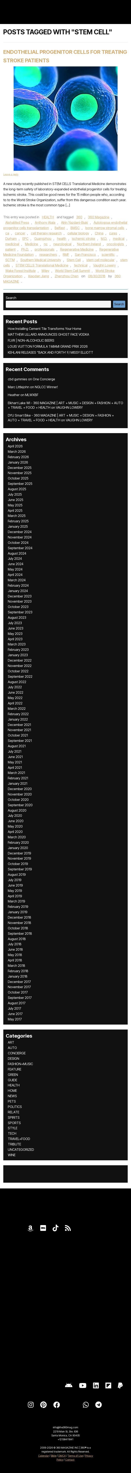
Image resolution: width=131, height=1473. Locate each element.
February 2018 (18, 971)
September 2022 (20, 676)
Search (11, 298)
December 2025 (20, 468)
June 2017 (15, 1014)
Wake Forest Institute (20, 271)
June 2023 (15, 628)
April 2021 (15, 767)
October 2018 (18, 928)
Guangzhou (42, 239)
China (99, 233)
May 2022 (15, 698)
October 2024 (18, 543)
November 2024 (20, 537)
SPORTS (14, 1123)
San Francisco (85, 254)
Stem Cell (74, 260)
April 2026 (15, 446)
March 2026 (17, 451)
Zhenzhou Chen (66, 276)
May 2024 (15, 569)
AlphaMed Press (17, 222)
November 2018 (19, 923)
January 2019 (17, 912)
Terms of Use (75, 1455)
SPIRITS (14, 1117)
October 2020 (18, 800)
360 (79, 217)
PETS (12, 1101)
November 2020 (20, 794)
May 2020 (15, 826)
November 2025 (20, 473)
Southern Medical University (40, 260)
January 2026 (18, 462)
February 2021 (18, 778)
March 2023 (17, 644)
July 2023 (15, 623)
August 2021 (17, 746)
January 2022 (18, 719)
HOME (12, 1091)
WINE (11, 1155)
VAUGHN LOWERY (69, 407)
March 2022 (17, 708)
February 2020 (18, 842)
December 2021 (19, 725)
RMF (66, 254)
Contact (69, 1459)
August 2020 (17, 810)
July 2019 (14, 880)
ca (7, 233)
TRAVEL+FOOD (19, 1139)
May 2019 (15, 891)
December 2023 (20, 596)
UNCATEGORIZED (21, 1149)
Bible (53, 1455)
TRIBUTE (14, 1144)
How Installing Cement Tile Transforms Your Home (44, 329)
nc (46, 244)
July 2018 (14, 944)
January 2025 (18, 526)
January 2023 (18, 655)
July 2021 (14, 751)
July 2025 (15, 494)
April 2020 (15, 832)
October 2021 (18, 735)
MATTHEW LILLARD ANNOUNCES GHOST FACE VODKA (48, 334)
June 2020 (16, 821)
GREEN (13, 1075)
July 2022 (15, 687)
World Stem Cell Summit (72, 271)
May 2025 (15, 505)
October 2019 (18, 864)
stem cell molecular (100, 260)
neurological (62, 244)
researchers (48, 254)
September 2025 (20, 484)
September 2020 (20, 805)
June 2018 (15, 949)
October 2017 (18, 992)
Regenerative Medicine (77, 249)
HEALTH (48, 217)
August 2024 (17, 553)
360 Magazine (98, 217)
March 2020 (17, 837)
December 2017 (19, 982)
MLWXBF (31, 395)
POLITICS (15, 1107)
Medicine (31, 244)
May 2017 (15, 1019)
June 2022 (15, 692)
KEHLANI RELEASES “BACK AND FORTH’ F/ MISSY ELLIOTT (50, 352)
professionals (44, 249)
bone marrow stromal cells (104, 228)
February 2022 (18, 714)
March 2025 (17, 516)
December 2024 (20, 532)
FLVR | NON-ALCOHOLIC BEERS (31, 340)
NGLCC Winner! (46, 387)
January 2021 (17, 783)
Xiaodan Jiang (38, 276)
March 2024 (17, 580)
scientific (108, 254)
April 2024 (15, 575)
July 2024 (15, 558)
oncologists (115, 244)
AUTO (12, 1048)
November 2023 (20, 601)
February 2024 (18, 585)
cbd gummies (17, 379)
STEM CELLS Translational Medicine (42, 265)
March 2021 (16, 773)
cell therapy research (46, 233)
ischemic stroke (83, 239)
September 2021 (20, 741)
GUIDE (12, 1080)
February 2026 (18, 457)
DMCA (62, 1455)
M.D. (104, 239)
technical (80, 265)
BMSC (75, 228)
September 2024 (20, 548)
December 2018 (19, 917)
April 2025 (15, 510)
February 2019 (18, 907)
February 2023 (18, 650)
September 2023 (20, 612)
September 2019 (20, 869)
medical (118, 239)
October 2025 (18, 478)
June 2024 (15, 564)
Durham (11, 239)
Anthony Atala (45, 222)
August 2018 (17, 939)
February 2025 (18, 521)
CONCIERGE (17, 1053)
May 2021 (15, 762)
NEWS (12, 1096)
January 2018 (17, 976)
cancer (20, 233)
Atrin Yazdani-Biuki (74, 222)
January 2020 (18, 848)
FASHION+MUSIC (20, 1064)
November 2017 (19, 987)
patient (10, 249)
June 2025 (15, 500)
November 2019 (19, 858)
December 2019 (19, 853)
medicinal (12, 244)
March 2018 (16, 966)
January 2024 (18, 591)
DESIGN (13, 1058)
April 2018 (15, 960)
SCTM (10, 260)
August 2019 (17, 874)
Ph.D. (25, 249)
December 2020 (20, 789)
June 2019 (15, 885)
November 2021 (19, 730)
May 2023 (15, 634)
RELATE (13, 1112)
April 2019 (15, 896)
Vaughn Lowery (104, 265)
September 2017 (20, 998)
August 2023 (17, 617)
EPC (25, 239)
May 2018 (15, 955)
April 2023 (15, 639)
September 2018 (20, 933)
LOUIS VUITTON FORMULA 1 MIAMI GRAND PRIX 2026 (48, 346)
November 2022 (20, 666)
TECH (12, 1133)
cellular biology (78, 233)
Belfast (60, 228)
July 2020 (15, 815)
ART (11, 1042)
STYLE (12, 1128)
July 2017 (14, 1008)
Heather (14, 395)
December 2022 (20, 660)
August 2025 (17, 489)
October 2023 (18, 607)
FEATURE (14, 1069)
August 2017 (17, 1003)
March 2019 (16, 901)
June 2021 (15, 757)
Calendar (43, 1455)
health (61, 239)
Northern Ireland (89, 244)
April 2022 (15, 703)
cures (113, 233)
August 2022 (17, 682)
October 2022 (18, 671)
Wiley (45, 271)
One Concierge (44, 379)
